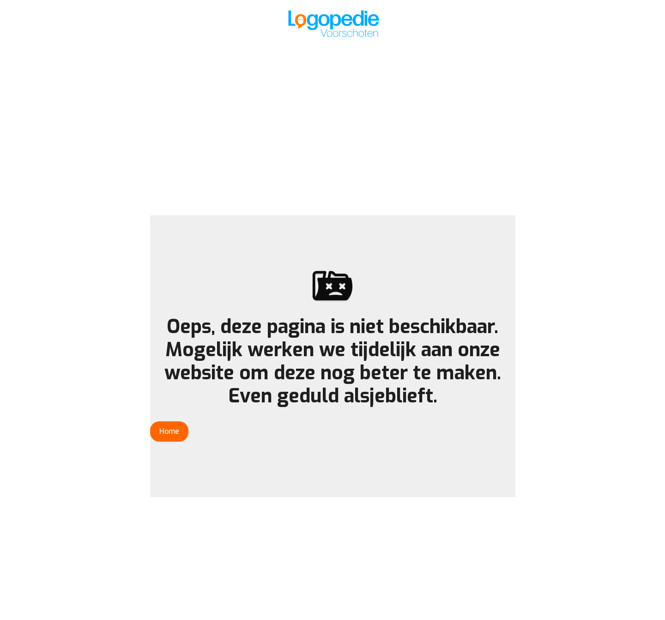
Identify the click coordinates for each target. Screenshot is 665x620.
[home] (332, 23)
